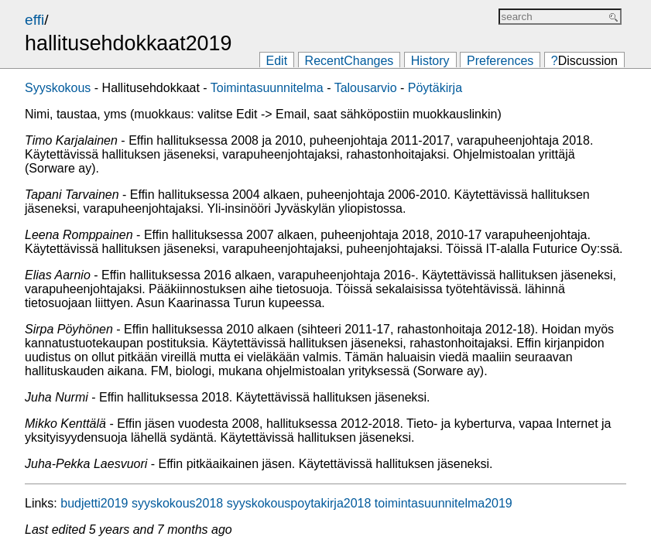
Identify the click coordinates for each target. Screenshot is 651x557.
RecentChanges (349, 60)
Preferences (500, 60)
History (430, 60)
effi (34, 20)
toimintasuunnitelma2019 (443, 503)
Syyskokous (58, 87)
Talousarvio (365, 87)
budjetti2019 (94, 503)
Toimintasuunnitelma (267, 87)
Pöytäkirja (435, 87)
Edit (277, 60)
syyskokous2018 (177, 503)
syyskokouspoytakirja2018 (299, 503)
